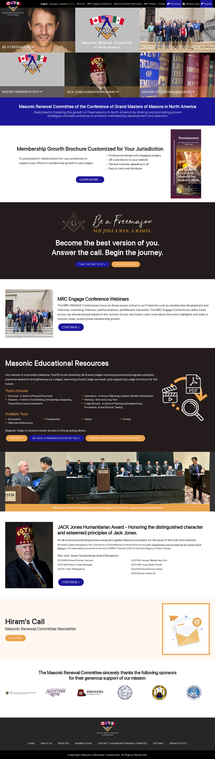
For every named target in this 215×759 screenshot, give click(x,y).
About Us (81, 4)
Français (53, 4)
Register (206, 4)
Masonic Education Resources (128, 4)
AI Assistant (174, 4)
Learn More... (90, 179)
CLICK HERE (15, 638)
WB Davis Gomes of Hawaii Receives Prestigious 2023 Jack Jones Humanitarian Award (107, 507)
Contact (161, 4)
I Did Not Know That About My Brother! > (115, 438)
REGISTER (63, 743)
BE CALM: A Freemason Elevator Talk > (56, 438)
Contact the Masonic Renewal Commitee (122, 743)
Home (72, 4)
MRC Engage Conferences (99, 4)
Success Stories (125, 264)
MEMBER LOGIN (83, 743)
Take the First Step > (92, 264)
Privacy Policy (178, 743)
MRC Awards (150, 4)
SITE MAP (158, 743)
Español (63, 4)
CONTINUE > (71, 327)
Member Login (190, 4)
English (44, 4)
